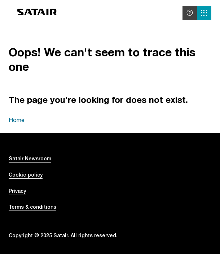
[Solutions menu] (204, 13)
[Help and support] (189, 13)
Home (17, 120)
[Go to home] (37, 13)
